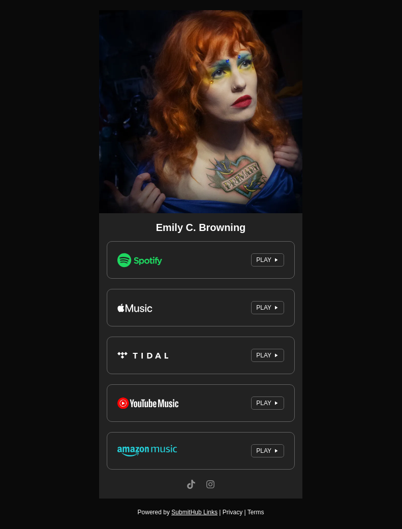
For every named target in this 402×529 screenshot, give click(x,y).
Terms (256, 512)
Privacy (232, 512)
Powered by (178, 512)
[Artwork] (200, 111)
